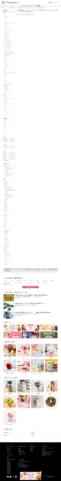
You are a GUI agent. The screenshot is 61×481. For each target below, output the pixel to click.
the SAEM (6, 239)
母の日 (5, 219)
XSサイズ (6, 146)
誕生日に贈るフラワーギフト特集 (46, 452)
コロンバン (6, 236)
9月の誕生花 (8, 470)
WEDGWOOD (6, 231)
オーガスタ (6, 26)
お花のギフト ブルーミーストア (5, 7)
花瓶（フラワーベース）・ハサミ (9, 99)
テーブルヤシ (6, 35)
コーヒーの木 (6, 37)
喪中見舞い (7, 193)
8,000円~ (12, 141)
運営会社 (44, 476)
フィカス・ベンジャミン (8, 30)
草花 (4, 124)
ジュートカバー (6, 63)
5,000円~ (5, 141)
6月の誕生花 (8, 466)
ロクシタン (6, 256)
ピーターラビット (7, 253)
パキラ (5, 15)
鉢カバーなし (6, 58)
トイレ (5, 74)
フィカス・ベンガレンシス (8, 29)
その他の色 (6, 160)
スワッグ (4, 111)
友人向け (5, 207)
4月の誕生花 (8, 464)
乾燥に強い (6, 86)
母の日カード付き (8, 169)
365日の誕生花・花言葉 (45, 453)
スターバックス (6, 242)
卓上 (5, 78)
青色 (5, 158)
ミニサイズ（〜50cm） (8, 50)
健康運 (5, 95)
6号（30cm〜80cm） (7, 46)
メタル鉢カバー (6, 64)
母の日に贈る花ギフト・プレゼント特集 (47, 451)
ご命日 (6, 191)
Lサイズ (12, 148)
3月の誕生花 (8, 463)
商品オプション (5, 165)
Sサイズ (12, 146)
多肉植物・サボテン (7, 38)
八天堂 (5, 250)
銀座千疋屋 (6, 233)
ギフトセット (9, 451)
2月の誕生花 (8, 462)
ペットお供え (7, 197)
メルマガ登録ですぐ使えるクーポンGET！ (29, 5)
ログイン (56, 2)
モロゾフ (5, 264)
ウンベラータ (16, 7)
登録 (38, 5)
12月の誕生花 (9, 473)
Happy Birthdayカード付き (9, 168)
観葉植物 (12, 7)
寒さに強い (6, 88)
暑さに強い (6, 89)
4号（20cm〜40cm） (7, 43)
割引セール (43, 450)
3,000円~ (12, 139)
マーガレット (5, 132)
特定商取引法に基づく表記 (50, 476)
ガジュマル (6, 18)
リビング (9, 72)
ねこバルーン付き (8, 176)
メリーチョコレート (7, 261)
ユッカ (5, 21)
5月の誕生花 (8, 465)
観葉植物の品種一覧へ (30, 287)
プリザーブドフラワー (7, 115)
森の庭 (5, 263)
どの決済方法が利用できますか (23, 465)
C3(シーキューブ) (7, 241)
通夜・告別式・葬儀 (8, 194)
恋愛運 (5, 97)
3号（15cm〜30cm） (7, 41)
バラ (4, 130)
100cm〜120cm (6, 55)
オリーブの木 (45, 282)
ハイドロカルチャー (7, 91)
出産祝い (5, 183)
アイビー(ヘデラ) (7, 282)
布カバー (5, 66)
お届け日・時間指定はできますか (23, 464)
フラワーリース (6, 113)
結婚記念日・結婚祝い (8, 186)
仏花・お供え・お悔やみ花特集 (46, 454)
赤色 (5, 153)
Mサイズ (6, 148)
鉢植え (4, 107)
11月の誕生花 (9, 472)
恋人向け (5, 210)
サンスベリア (6, 24)
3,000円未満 (6, 139)
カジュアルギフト (7, 188)
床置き (5, 80)
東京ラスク (6, 247)
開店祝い (5, 185)
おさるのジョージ (7, 230)
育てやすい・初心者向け (8, 83)
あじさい (4, 120)
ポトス (5, 19)
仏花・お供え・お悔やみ (22, 453)
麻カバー (5, 61)
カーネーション (6, 122)
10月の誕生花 (9, 471)
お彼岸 (6, 199)
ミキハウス (6, 258)
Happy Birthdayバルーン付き (9, 174)
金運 (5, 94)
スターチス (5, 128)
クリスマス (6, 222)
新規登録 (50, 2)
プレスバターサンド (7, 255)
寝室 (5, 75)
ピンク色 (12, 153)
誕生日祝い (6, 182)
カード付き (9, 166)
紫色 (5, 156)
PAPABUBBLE (6, 252)
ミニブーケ (5, 109)
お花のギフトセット (6, 103)
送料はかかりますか (21, 463)
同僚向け (5, 208)
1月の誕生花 (8, 461)
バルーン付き (6, 171)
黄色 (11, 156)
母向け (5, 202)
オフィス (5, 77)
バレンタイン (6, 217)
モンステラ (6, 16)
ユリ (4, 134)
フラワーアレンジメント (7, 105)
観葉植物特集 (44, 455)
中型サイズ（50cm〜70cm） (9, 52)
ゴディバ (5, 234)
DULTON (5, 244)
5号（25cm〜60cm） (7, 44)
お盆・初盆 (20, 454)
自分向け (5, 211)
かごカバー (6, 60)
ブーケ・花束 (5, 101)
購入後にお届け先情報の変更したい (24, 466)
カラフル (12, 158)
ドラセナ (5, 32)
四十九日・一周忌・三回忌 (9, 196)
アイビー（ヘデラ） (7, 27)
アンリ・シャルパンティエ (8, 228)
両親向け (5, 205)
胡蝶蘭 (4, 126)
